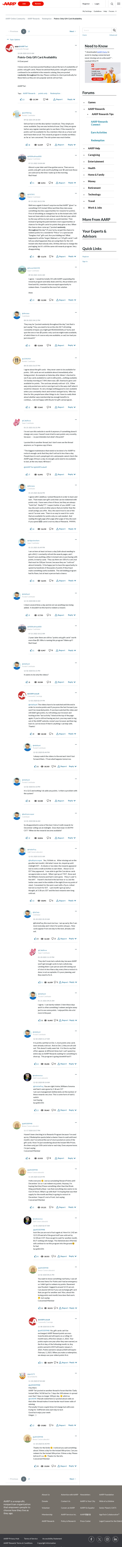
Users (84, 35)
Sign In (85, 261)
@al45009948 (39, 1229)
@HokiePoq (38, 1086)
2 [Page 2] (28, 31)
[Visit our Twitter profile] (99, 1539)
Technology (94, 194)
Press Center (85, 1521)
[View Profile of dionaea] (25, 313)
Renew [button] (38, 4)
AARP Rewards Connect (99, 123)
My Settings (87, 11)
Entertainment (96, 161)
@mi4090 (32, 1398)
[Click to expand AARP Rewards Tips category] (89, 114)
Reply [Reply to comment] (70, 144)
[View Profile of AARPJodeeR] (33, 694)
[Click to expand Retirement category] (85, 188)
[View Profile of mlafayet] (26, 594)
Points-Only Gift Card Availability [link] (68, 19)
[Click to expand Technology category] (85, 195)
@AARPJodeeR (40, 467)
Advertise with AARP (69, 1494)
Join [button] (24, 4)
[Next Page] (73, 31)
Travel (91, 201)
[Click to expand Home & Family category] (85, 175)
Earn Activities (99, 132)
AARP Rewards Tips (103, 114)
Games (92, 102)
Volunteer (46, 1508)
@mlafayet (32, 704)
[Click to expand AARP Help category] (85, 149)
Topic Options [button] (15, 40)
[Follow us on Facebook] (91, 1539)
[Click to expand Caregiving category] (85, 155)
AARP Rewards (34, 19)
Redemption (47, 19)
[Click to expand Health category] (85, 168)
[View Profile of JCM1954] (26, 359)
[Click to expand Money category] (85, 182)
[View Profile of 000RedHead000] (34, 156)
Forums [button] (111, 11)
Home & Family (96, 174)
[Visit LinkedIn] (115, 1539)
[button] (118, 4)
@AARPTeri (29, 467)
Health (91, 168)
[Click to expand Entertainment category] (85, 162)
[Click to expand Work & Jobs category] (85, 208)
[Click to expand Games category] (85, 103)
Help (105, 11)
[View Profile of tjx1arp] (36, 912)
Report (59, 99)
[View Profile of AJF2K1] (31, 194)
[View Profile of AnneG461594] (33, 268)
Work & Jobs (95, 207)
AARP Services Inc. (68, 1514)
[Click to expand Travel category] (85, 201)
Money (92, 181)
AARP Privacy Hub (11, 1538)
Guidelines (98, 11)
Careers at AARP (68, 1508)
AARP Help (94, 148)
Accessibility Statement (52, 1538)
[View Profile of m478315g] (26, 113)
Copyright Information (46, 1543)
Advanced (113, 35)
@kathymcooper (35, 860)
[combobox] (99, 30)
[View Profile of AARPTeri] (23, 46)
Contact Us (65, 1501)
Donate (45, 1501)
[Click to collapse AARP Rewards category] (85, 109)
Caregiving (94, 154)
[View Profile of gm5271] (31, 1374)
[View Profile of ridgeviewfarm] (33, 540)
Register (86, 4)
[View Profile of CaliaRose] (26, 421)
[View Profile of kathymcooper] (28, 814)
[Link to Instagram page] (107, 1539)
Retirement (94, 187)
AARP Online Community (15, 19)
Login (97, 4)
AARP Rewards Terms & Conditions (18, 1543)
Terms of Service (31, 1538)
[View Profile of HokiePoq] (31, 849)
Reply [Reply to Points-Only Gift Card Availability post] (70, 99)
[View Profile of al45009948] (27, 1124)
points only (42, 93)
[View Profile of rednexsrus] (38, 1075)
